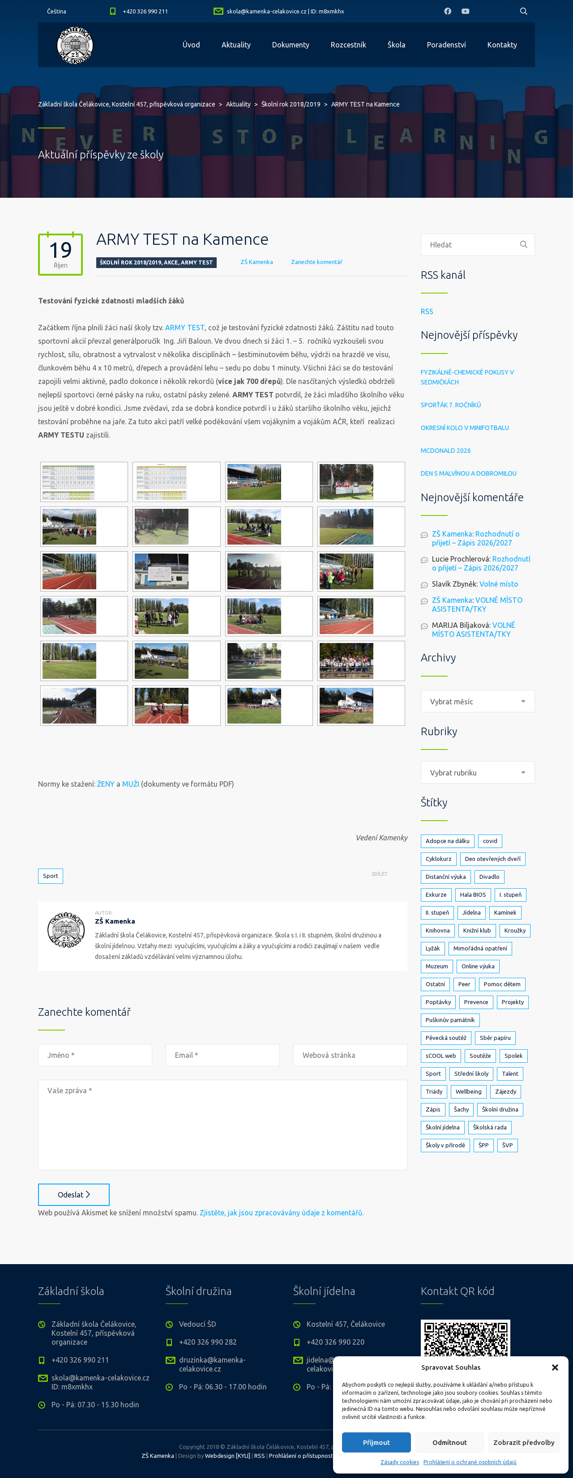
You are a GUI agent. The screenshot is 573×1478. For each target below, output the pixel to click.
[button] (555, 1367)
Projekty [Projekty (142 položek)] (513, 1002)
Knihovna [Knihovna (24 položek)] (438, 930)
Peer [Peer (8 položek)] (464, 984)
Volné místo (498, 584)
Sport (50, 876)
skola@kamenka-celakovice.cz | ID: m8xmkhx (285, 11)
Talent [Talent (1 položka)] (510, 1073)
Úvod (191, 45)
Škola (397, 45)
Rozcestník (348, 45)
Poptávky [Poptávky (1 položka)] (438, 1002)
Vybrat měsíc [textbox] (451, 702)
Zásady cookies (400, 1462)
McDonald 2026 (446, 450)
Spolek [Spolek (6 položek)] (514, 1055)
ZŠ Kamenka (256, 262)
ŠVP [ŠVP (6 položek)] (507, 1145)
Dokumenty (290, 45)
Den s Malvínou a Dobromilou (469, 473)
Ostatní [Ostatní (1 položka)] (435, 984)
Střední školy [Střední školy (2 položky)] (471, 1073)
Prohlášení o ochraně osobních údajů (470, 1462)
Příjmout (376, 1442)
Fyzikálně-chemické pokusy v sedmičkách (467, 377)
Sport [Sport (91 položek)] (433, 1073)
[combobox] (478, 701)
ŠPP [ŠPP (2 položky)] (484, 1145)
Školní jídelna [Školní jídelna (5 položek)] (443, 1127)
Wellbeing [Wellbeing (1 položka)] (469, 1091)
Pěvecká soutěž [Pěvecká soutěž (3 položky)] (446, 1038)
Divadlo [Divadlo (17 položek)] (489, 876)
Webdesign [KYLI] (227, 1455)
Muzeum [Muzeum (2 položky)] (437, 966)
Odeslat (74, 1195)
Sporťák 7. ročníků (451, 405)
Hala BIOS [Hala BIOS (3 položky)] (473, 894)
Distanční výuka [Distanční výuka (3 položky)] (446, 876)
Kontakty (502, 45)
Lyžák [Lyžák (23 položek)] (433, 948)
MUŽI (130, 784)
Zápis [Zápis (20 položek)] (433, 1109)
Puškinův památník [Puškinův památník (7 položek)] (450, 1020)
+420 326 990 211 (145, 11)
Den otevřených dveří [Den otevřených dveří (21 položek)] (493, 859)
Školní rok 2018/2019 (130, 262)
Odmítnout (449, 1442)
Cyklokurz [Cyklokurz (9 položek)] (439, 859)
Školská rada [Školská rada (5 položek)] (490, 1127)
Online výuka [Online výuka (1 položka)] (478, 966)
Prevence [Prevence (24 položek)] (476, 1002)
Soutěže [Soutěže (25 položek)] (480, 1055)
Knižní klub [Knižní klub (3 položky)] (477, 930)
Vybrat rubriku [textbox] (453, 773)
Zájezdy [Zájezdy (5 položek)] (505, 1091)
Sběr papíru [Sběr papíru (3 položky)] (495, 1038)
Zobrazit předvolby (524, 1442)
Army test (197, 262)
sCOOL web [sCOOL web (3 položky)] (441, 1055)
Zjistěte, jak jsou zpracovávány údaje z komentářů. (281, 1213)
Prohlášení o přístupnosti (301, 1455)
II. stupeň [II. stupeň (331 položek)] (437, 912)
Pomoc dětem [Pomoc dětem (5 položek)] (502, 984)
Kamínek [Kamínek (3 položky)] (505, 912)
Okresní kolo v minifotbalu (465, 427)
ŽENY (106, 784)
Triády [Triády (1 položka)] (434, 1091)
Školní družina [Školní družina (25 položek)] (500, 1109)
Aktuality (236, 45)
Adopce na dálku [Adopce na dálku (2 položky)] (448, 841)
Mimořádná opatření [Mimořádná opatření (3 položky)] (480, 948)
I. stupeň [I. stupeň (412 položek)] (511, 894)
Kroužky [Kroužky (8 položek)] (515, 930)
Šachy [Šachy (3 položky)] (461, 1109)
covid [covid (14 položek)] (490, 841)
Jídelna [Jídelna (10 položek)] (471, 912)
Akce (171, 262)
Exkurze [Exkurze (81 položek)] (436, 894)
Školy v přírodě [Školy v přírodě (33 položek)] (445, 1145)
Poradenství (446, 45)
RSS (427, 311)
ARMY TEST (185, 328)
